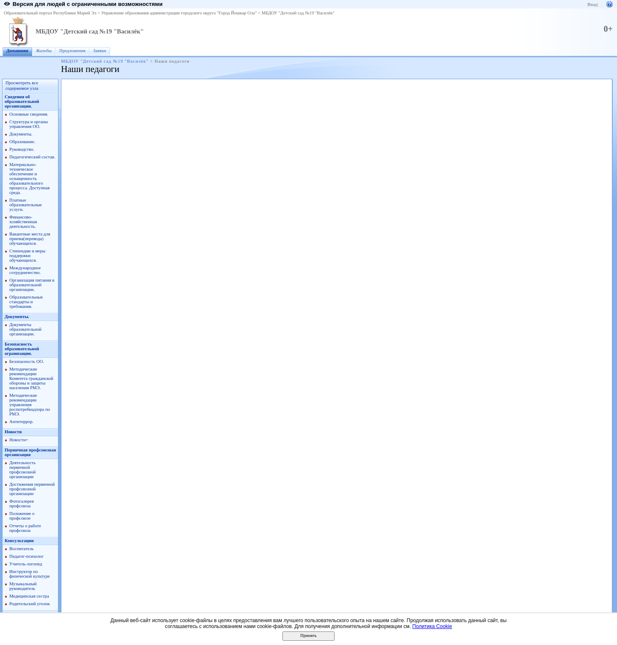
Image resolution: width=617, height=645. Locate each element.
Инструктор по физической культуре (29, 574)
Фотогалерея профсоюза (21, 503)
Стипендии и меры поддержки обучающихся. (27, 256)
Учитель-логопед (25, 564)
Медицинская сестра (29, 596)
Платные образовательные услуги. (25, 205)
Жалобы (44, 50)
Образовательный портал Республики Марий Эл (50, 13)
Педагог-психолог (26, 556)
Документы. (20, 134)
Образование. (22, 141)
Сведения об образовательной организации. (22, 101)
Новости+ (18, 439)
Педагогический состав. (32, 157)
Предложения (72, 50)
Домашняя (17, 50)
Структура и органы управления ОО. (28, 124)
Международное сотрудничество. (25, 270)
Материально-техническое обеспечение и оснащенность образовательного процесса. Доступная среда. (29, 178)
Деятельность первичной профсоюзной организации (22, 469)
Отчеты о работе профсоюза (25, 528)
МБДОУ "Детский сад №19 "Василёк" (298, 13)
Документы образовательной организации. (25, 329)
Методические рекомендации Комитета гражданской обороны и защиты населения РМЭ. (31, 378)
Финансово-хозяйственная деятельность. (23, 222)
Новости (13, 431)
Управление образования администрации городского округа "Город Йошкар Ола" (179, 13)
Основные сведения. (28, 114)
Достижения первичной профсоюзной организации (32, 489)
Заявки (99, 50)
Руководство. (21, 149)
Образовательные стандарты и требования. (26, 302)
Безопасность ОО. (26, 361)
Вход (592, 4)
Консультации (19, 540)
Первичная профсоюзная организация (30, 452)
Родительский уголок (29, 603)
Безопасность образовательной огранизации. (22, 349)
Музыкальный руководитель (23, 586)
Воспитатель (21, 548)
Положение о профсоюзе (21, 515)
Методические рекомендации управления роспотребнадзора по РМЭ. (29, 404)
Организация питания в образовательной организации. (31, 285)
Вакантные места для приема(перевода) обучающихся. (29, 239)
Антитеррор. (21, 421)
